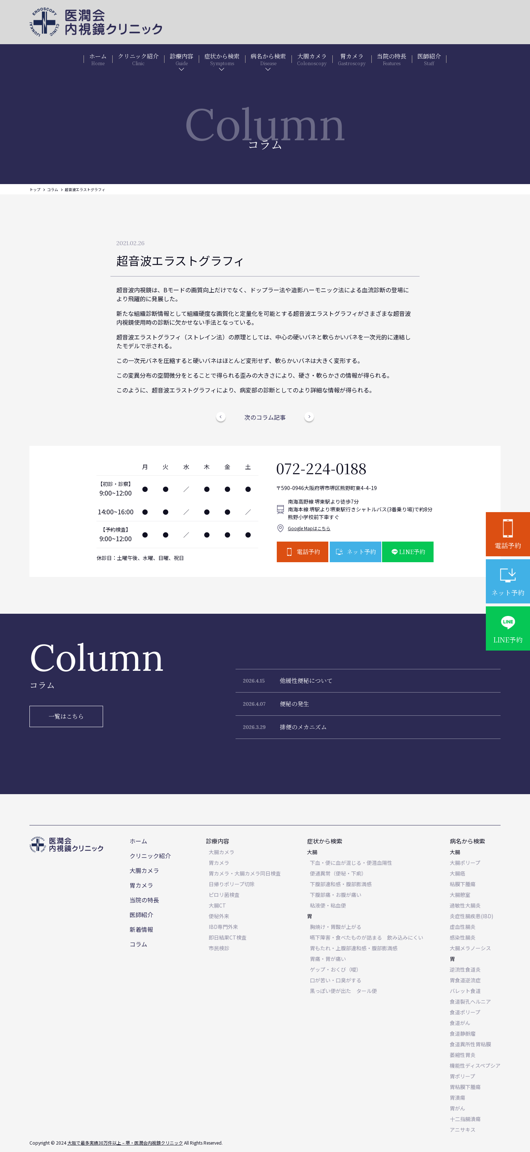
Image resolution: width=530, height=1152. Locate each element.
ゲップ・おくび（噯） (335, 969)
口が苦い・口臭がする (335, 980)
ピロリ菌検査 (224, 894)
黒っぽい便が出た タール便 (343, 990)
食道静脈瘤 (463, 1033)
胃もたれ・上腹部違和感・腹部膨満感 (354, 948)
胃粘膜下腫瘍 (465, 1087)
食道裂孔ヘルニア (470, 1001)
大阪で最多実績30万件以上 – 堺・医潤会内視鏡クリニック (125, 1142)
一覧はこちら (66, 716)
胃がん (457, 1108)
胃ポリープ (462, 1076)
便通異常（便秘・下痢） (338, 873)
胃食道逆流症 (465, 980)
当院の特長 (144, 899)
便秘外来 (219, 916)
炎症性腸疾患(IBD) (471, 916)
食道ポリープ (465, 1012)
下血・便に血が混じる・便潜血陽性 (351, 862)
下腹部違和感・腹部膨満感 (341, 884)
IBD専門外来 (223, 926)
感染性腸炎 (463, 937)
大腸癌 (457, 873)
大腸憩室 (460, 894)
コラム (52, 189)
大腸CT (217, 905)
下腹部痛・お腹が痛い (335, 894)
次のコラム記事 (265, 417)
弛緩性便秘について (306, 680)
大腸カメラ (144, 870)
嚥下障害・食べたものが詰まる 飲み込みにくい (366, 937)
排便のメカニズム (303, 727)
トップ (34, 189)
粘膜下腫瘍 (463, 884)
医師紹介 (141, 914)
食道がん (460, 1022)
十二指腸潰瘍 (465, 1119)
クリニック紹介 (150, 855)
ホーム (138, 840)
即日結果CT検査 (228, 937)
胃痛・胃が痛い (328, 958)
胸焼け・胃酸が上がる (335, 926)
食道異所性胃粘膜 (470, 1044)
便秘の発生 (294, 704)
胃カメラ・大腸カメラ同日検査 (245, 873)
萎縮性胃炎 (463, 1054)
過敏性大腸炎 (465, 905)
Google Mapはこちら (309, 528)
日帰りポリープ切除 (232, 884)
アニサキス (463, 1129)
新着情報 (141, 929)
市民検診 (219, 948)
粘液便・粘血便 (328, 905)
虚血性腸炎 (463, 926)
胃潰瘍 (457, 1097)
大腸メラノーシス (470, 948)
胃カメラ (141, 885)
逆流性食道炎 (465, 969)
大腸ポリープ (465, 862)
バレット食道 (465, 990)
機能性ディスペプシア (475, 1065)
